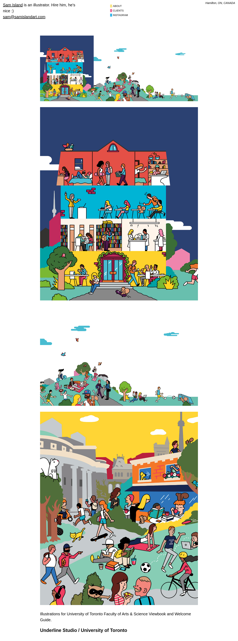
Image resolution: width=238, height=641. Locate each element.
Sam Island (13, 5)
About (117, 6)
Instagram (120, 15)
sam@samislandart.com (24, 17)
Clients (118, 10)
